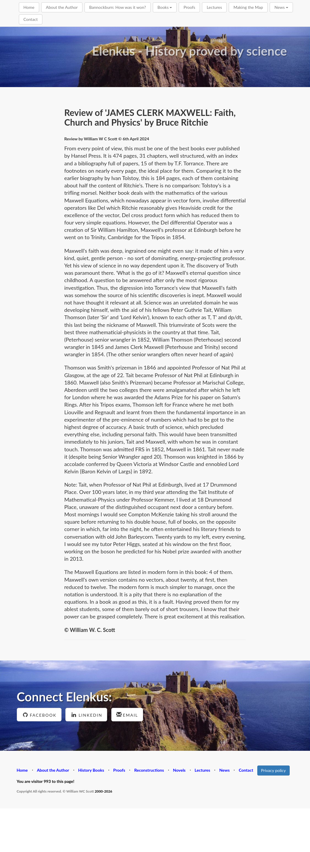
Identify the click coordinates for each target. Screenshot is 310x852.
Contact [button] (31, 19)
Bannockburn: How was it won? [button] (117, 7)
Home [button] (29, 7)
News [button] (281, 7)
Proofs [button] (189, 7)
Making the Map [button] (248, 7)
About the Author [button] (62, 7)
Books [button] (165, 7)
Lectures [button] (214, 7)
